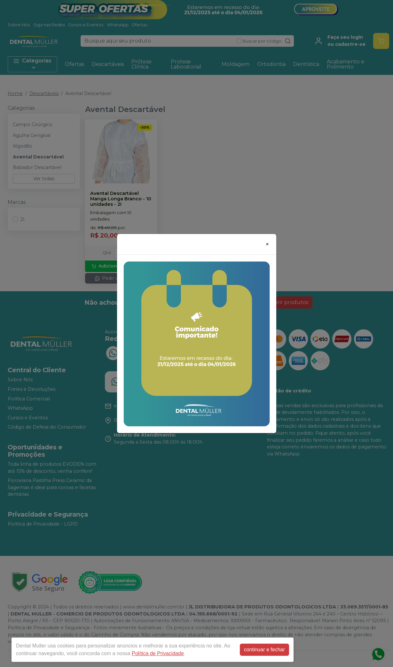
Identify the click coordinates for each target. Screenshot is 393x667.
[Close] (267, 244)
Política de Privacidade (158, 653)
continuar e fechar (264, 649)
